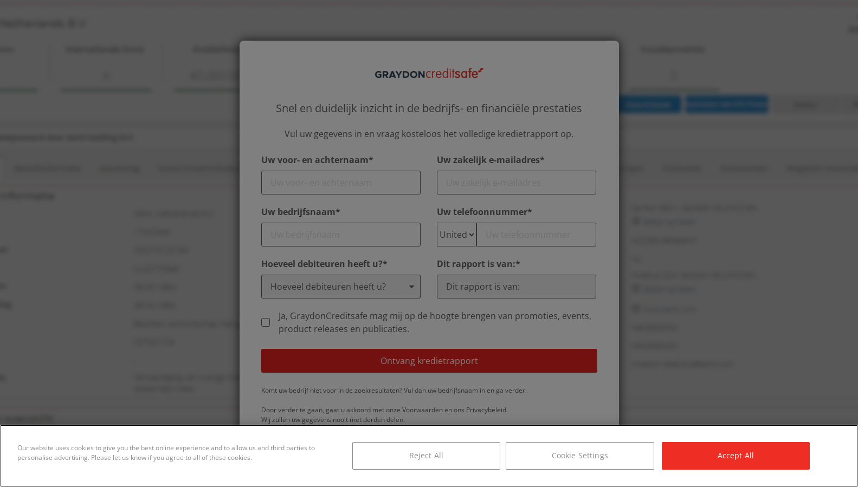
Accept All (736, 455)
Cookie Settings (580, 455)
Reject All (426, 455)
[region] (429, 456)
